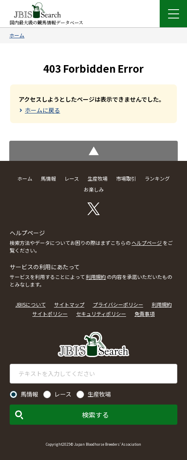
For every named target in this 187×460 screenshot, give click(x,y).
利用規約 (96, 276)
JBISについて (31, 304)
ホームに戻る (42, 110)
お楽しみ (94, 189)
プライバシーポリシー (118, 304)
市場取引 (126, 178)
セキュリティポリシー (101, 313)
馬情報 (48, 178)
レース (71, 178)
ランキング (157, 178)
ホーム (16, 35)
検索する (95, 415)
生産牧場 (97, 178)
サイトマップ (69, 304)
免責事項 (144, 313)
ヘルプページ (147, 242)
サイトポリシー (50, 313)
